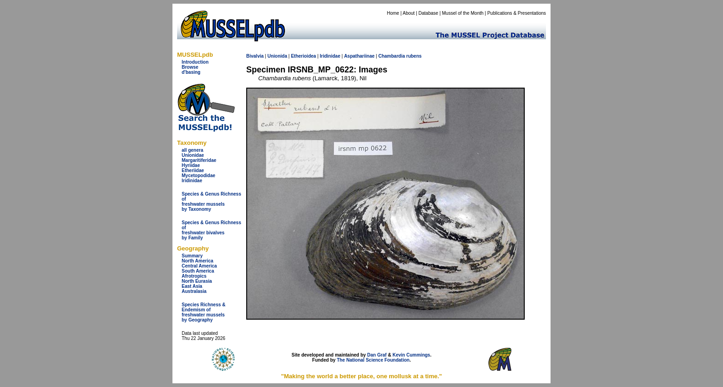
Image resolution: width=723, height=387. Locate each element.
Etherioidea (303, 56)
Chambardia (391, 56)
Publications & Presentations (516, 13)
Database (429, 13)
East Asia (192, 286)
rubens (413, 56)
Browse (190, 67)
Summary (192, 255)
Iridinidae (192, 180)
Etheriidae (193, 170)
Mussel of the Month (463, 13)
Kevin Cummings (411, 354)
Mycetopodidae (198, 175)
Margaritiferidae (199, 160)
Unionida (277, 56)
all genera (192, 150)
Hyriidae (191, 165)
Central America (199, 265)
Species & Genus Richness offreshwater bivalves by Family (211, 230)
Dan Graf (376, 354)
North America (197, 260)
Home (393, 13)
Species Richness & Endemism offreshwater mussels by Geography (203, 312)
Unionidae (193, 155)
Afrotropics (194, 276)
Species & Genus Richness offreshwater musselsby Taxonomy (211, 201)
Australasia (194, 291)
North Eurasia (197, 281)
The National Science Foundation (373, 360)
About (409, 13)
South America (198, 271)
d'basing (191, 72)
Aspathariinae (359, 56)
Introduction (195, 62)
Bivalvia (255, 56)
